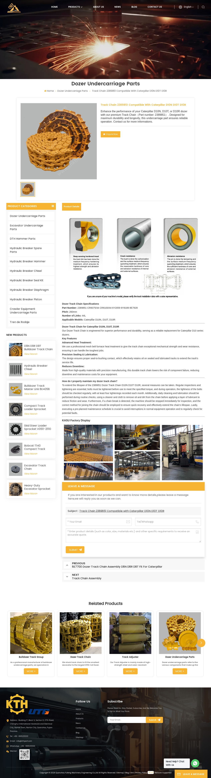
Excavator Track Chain (35, 467)
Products (74, 7)
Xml (132, 772)
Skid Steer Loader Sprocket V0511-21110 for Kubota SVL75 (37, 427)
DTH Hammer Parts (22, 239)
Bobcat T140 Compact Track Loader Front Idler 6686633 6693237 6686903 (36, 447)
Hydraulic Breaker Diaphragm (29, 290)
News (117, 7)
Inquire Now (110, 134)
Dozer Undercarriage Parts (72, 91)
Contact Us (155, 7)
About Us (98, 7)
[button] (201, 643)
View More (30, 354)
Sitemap (79, 737)
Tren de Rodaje (20, 322)
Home (54, 7)
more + (31, 671)
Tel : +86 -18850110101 (19, 736)
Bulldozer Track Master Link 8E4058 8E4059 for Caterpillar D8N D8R (37, 387)
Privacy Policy (141, 772)
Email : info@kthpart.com (21, 741)
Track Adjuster (130, 657)
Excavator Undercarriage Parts (26, 227)
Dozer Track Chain (80, 657)
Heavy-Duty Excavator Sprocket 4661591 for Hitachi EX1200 (37, 487)
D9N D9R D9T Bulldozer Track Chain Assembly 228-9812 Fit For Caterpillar (38, 347)
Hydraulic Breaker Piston (26, 299)
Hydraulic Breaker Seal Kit (26, 280)
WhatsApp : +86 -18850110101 (22, 746)
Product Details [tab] (71, 206)
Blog (134, 7)
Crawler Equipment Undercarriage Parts (23, 310)
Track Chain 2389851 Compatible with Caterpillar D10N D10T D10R (121, 511)
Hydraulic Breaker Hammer (28, 261)
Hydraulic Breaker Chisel (26, 271)
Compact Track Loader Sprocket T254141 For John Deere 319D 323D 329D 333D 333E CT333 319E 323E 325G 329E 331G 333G (38, 407)
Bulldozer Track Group (31, 657)
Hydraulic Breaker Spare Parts (26, 250)
